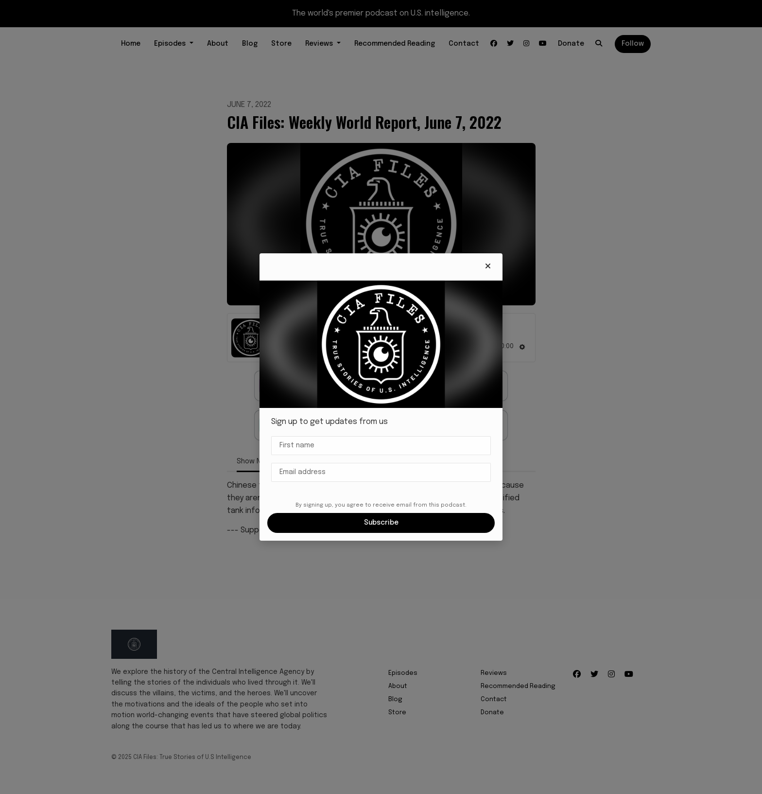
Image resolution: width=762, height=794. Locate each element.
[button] (488, 267)
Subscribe (381, 522)
